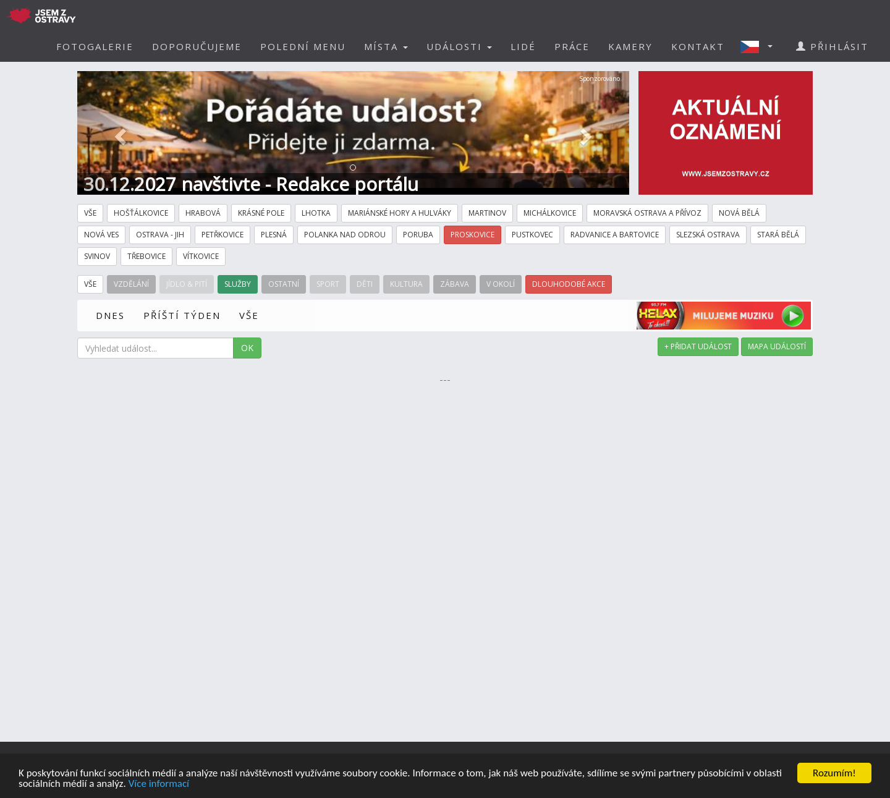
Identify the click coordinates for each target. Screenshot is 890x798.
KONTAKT (697, 46)
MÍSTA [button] (386, 46)
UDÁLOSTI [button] (459, 46)
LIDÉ (523, 46)
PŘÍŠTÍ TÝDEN (182, 315)
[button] (760, 46)
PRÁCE (572, 46)
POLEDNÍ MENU (302, 46)
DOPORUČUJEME (197, 46)
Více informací (159, 784)
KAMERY (630, 46)
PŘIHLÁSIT (832, 46)
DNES (110, 315)
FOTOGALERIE (95, 46)
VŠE (249, 315)
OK (247, 348)
